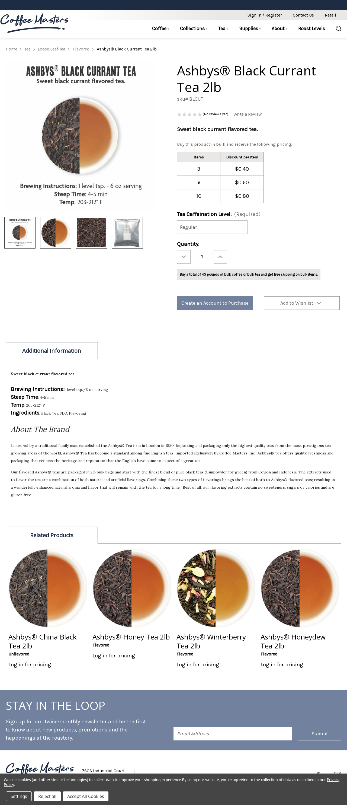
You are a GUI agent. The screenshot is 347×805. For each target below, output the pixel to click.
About (279, 28)
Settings (19, 796)
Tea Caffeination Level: (219, 214)
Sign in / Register (265, 15)
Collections (193, 28)
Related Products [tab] (51, 535)
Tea (223, 28)
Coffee (160, 28)
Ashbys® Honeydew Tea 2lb (293, 641)
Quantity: (188, 244)
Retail (330, 15)
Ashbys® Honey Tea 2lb (131, 636)
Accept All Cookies (85, 796)
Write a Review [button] (247, 114)
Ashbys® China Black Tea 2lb (42, 641)
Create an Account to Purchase (215, 303)
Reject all (47, 796)
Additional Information (51, 350)
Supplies (250, 28)
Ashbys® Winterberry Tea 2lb (211, 641)
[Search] (335, 29)
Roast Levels (311, 28)
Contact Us (303, 15)
